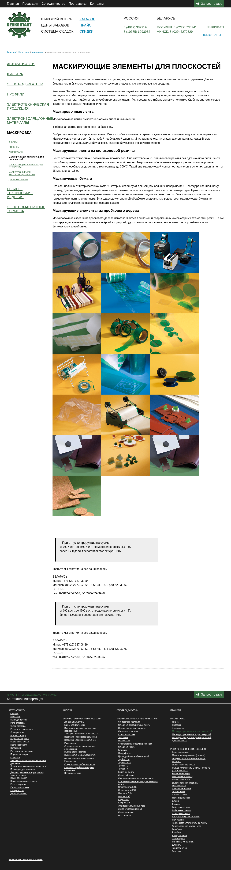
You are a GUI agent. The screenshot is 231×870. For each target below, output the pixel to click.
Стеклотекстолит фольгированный (135, 744)
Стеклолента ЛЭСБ (127, 787)
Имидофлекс (124, 753)
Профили (175, 710)
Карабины (177, 829)
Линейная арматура (74, 722)
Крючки (175, 722)
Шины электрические (74, 725)
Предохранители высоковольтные (80, 737)
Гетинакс (122, 750)
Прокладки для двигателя (22, 769)
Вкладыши (15, 748)
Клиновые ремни (180, 752)
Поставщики (78, 3)
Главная (13, 3)
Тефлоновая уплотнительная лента (189, 823)
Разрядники (70, 743)
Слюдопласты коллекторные (132, 728)
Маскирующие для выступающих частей (191, 737)
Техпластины (178, 791)
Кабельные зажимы (181, 810)
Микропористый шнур (182, 776)
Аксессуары (178, 728)
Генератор (15, 716)
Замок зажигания (18, 778)
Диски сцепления (18, 793)
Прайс (86, 25)
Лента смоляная (126, 812)
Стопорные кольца (181, 813)
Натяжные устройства (182, 842)
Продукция (30, 3)
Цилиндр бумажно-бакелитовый (133, 756)
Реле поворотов (18, 784)
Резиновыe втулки (181, 780)
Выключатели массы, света (23, 781)
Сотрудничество (53, 3)
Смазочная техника (181, 788)
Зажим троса (178, 838)
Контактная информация (25, 699)
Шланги (175, 801)
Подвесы (176, 725)
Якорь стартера (18, 726)
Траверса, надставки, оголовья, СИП (82, 733)
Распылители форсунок (21, 751)
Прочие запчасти (18, 745)
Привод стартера (18, 720)
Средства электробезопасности (79, 764)
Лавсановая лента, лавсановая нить (136, 778)
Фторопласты (124, 815)
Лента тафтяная (126, 775)
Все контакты (212, 35)
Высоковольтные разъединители (80, 755)
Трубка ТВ (123, 766)
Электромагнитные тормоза (26, 859)
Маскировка (38, 52)
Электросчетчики (72, 773)
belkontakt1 (215, 27)
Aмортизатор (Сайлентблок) (185, 816)
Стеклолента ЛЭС (127, 790)
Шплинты (176, 845)
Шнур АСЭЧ (124, 803)
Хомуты (176, 804)
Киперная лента (126, 772)
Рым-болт (177, 832)
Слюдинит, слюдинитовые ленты (134, 725)
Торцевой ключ (179, 848)
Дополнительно (179, 740)
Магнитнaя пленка (181, 798)
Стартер (14, 713)
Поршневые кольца (19, 742)
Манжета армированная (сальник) (188, 755)
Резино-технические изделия (188, 749)
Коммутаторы (17, 790)
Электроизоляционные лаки (132, 806)
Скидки (87, 31)
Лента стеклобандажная (130, 809)
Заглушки (176, 851)
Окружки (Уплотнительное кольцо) (188, 758)
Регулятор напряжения (21, 729)
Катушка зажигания (19, 787)
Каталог (87, 19)
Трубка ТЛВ (124, 759)
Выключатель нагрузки (75, 752)
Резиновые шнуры (181, 773)
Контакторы (70, 761)
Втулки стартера (18, 735)
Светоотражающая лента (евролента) (28, 766)
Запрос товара (211, 3)
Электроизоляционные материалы (137, 719)
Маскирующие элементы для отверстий (191, 734)
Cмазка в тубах (179, 794)
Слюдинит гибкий (126, 747)
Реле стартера (17, 723)
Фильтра (67, 710)
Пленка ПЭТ (124, 740)
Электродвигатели (127, 710)
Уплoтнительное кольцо (183, 765)
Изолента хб (124, 796)
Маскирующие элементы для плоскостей (192, 731)
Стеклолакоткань (126, 734)
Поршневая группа (19, 738)
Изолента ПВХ (125, 793)
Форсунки (15, 757)
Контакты (97, 3)
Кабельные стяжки (181, 807)
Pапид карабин (179, 835)
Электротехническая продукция (82, 719)
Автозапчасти (17, 710)
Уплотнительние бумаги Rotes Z (187, 826)
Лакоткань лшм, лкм (128, 731)
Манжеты (176, 761)
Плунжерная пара (19, 754)
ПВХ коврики (178, 820)
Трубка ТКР (123, 769)
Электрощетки (17, 732)
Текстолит (123, 737)
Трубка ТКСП (124, 762)
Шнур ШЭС (123, 799)
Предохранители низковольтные (80, 740)
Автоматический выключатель (79, 758)
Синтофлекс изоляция (129, 722)
